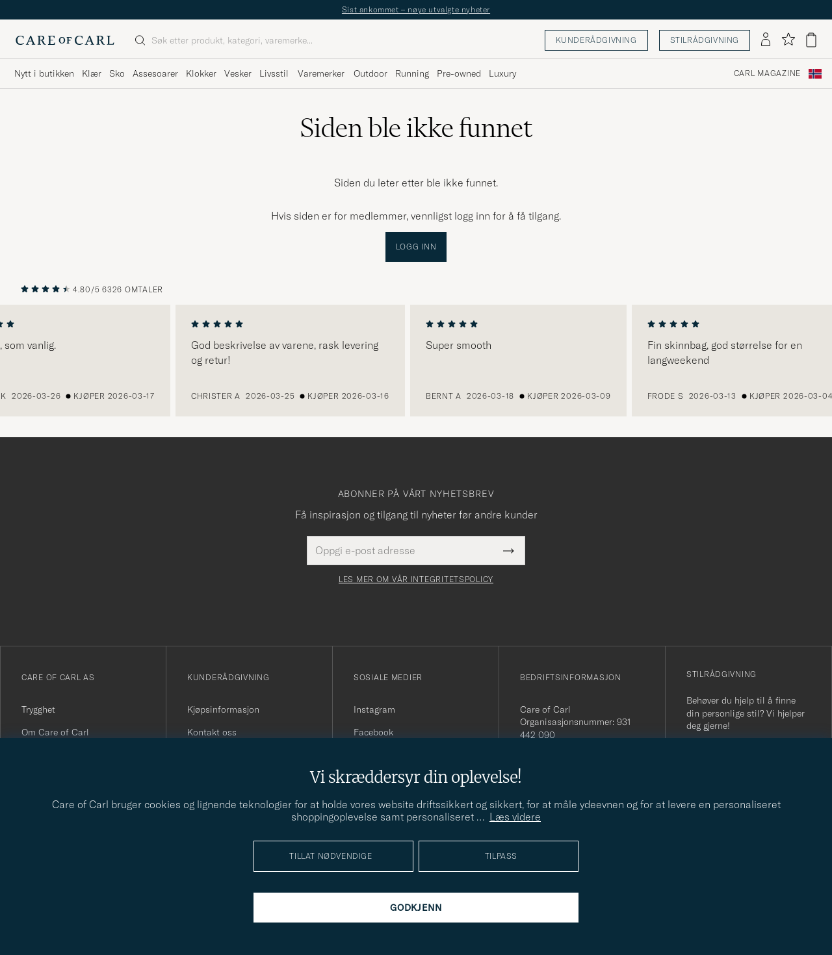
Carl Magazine (767, 73)
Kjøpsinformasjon (223, 709)
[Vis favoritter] (788, 39)
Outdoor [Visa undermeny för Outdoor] (370, 73)
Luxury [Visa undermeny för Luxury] (502, 73)
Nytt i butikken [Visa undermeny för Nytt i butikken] (44, 73)
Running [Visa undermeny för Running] (412, 73)
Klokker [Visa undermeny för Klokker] (201, 73)
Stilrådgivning (704, 40)
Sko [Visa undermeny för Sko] (117, 73)
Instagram (374, 709)
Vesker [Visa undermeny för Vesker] (238, 73)
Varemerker (321, 73)
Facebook (373, 732)
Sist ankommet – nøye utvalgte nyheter (416, 9)
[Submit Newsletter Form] (509, 550)
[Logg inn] (765, 40)
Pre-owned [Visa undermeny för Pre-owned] (459, 73)
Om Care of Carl (55, 732)
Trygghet (38, 709)
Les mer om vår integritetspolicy (416, 579)
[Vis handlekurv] (811, 40)
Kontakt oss (212, 732)
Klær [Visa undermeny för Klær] (91, 73)
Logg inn (416, 246)
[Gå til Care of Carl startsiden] (65, 40)
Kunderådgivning (596, 40)
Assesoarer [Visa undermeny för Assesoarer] (155, 73)
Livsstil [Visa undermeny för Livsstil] (274, 73)
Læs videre (515, 816)
